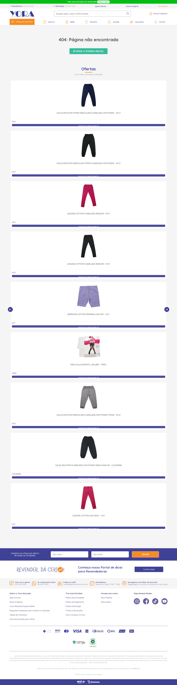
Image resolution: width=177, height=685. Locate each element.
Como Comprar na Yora (75, 615)
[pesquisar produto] (127, 13)
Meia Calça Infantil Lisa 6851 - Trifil (88, 364)
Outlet (160, 22)
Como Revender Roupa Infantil (22, 606)
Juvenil (113, 22)
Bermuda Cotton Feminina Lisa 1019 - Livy (88, 314)
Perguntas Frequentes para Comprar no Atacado (30, 611)
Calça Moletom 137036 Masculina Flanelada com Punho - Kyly (89, 113)
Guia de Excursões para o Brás (22, 619)
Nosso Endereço (16, 602)
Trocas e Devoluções (74, 611)
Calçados (137, 22)
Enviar (145, 554)
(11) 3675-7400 (28, 6)
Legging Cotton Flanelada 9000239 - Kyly (88, 213)
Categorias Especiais (22, 22)
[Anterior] (10, 309)
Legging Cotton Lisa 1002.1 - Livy (88, 515)
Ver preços (163, 6)
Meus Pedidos (106, 598)
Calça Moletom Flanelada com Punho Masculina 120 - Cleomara (88, 465)
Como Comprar (132, 6)
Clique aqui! (103, 2)
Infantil (91, 22)
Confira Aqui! (149, 569)
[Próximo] (166, 309)
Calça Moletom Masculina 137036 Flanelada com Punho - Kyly (89, 163)
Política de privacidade (75, 598)
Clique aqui (132, 584)
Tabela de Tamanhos (18, 615)
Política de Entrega (73, 606)
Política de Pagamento (75, 602)
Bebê (69, 22)
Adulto (49, 22)
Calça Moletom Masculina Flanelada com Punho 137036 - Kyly (89, 415)
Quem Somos (100, 6)
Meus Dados (106, 602)
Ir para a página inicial (88, 51)
